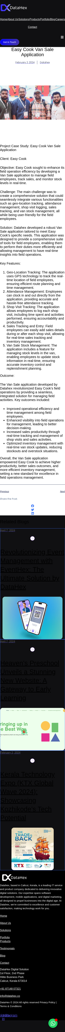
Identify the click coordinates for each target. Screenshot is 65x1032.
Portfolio (45, 19)
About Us (12, 19)
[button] (62, 37)
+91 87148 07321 (10, 988)
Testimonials (7, 948)
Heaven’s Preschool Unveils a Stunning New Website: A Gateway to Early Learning (29, 680)
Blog (52, 19)
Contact (32, 27)
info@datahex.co (10, 996)
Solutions (23, 19)
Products (34, 19)
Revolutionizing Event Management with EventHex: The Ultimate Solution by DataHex (32, 569)
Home (3, 19)
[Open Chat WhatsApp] (53, 1023)
